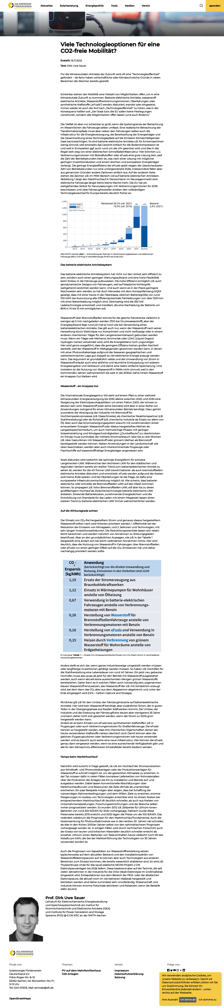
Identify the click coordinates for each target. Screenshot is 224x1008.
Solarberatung (69, 5)
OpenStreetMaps (20, 998)
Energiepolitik (95, 5)
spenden (214, 5)
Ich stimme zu (207, 999)
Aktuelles (47, 5)
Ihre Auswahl (170, 999)
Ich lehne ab (187, 999)
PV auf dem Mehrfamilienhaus (81, 970)
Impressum (122, 970)
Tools (114, 5)
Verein (146, 5)
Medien (129, 5)
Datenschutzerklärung (129, 974)
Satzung (120, 977)
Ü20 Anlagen (70, 974)
